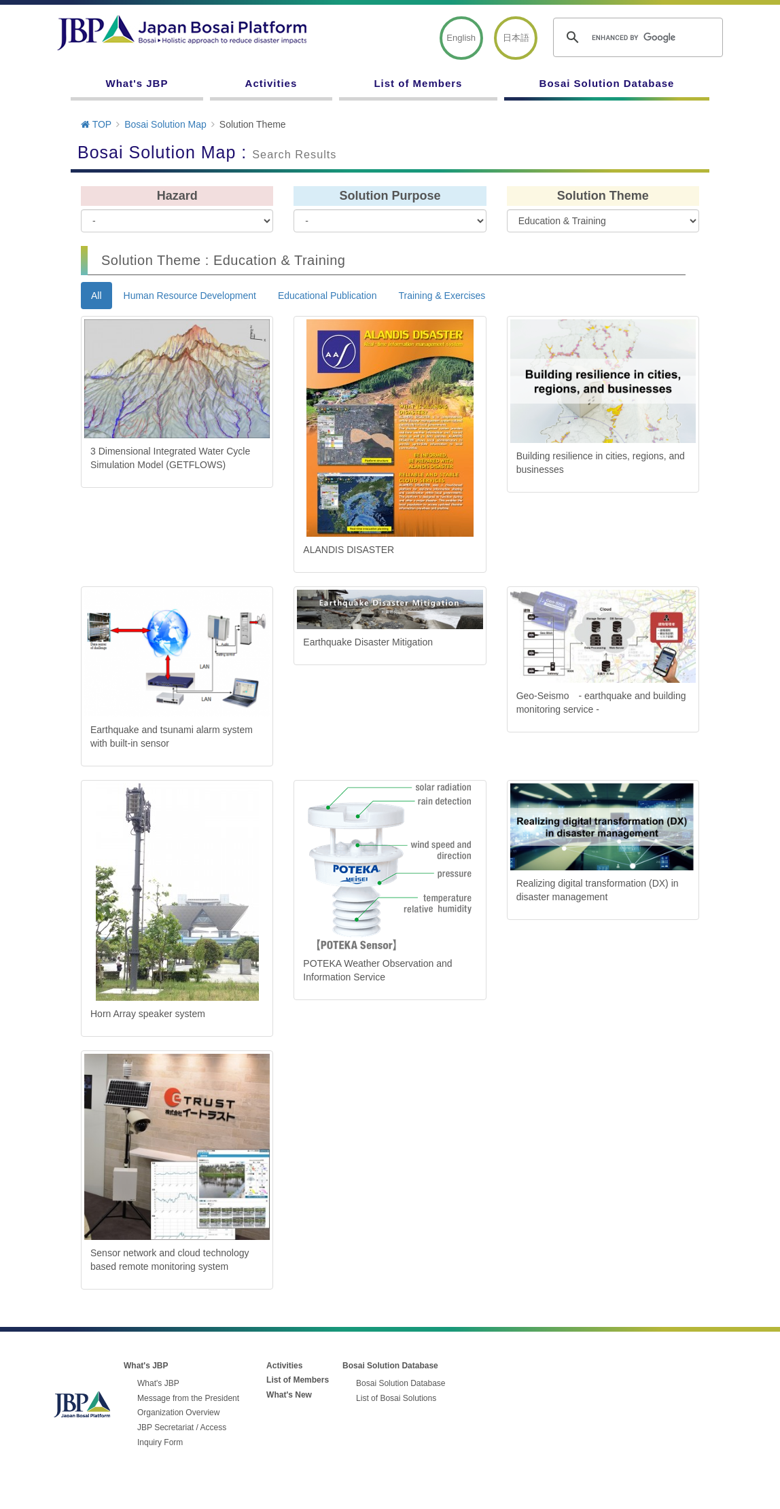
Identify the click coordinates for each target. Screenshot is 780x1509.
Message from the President (188, 1398)
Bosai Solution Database (607, 83)
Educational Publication (327, 295)
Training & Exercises (441, 295)
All (96, 295)
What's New (289, 1395)
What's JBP (137, 83)
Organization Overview (178, 1412)
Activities (271, 83)
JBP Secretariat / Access (181, 1427)
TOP (96, 124)
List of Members (418, 83)
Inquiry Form (160, 1442)
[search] (636, 37)
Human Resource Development (190, 295)
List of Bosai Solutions (396, 1398)
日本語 (516, 38)
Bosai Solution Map (165, 124)
